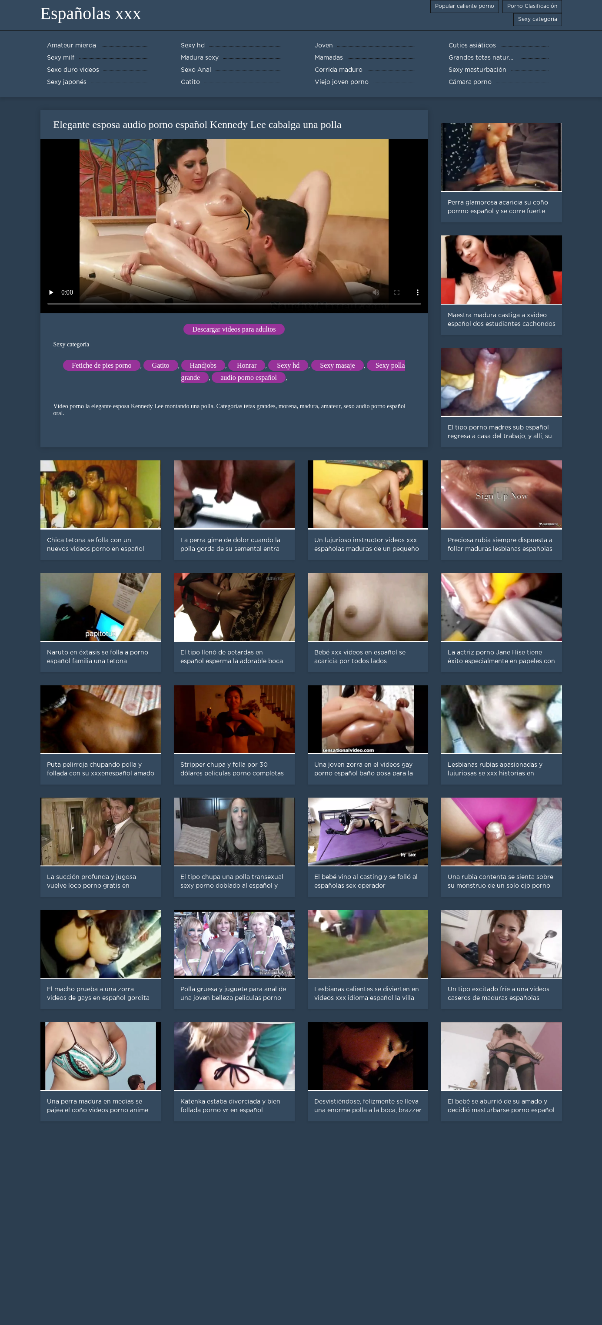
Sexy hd (288, 365)
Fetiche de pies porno (101, 365)
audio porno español (248, 377)
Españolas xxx (90, 13)
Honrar (246, 365)
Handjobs (203, 365)
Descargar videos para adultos (234, 329)
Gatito (161, 365)
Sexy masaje (337, 365)
